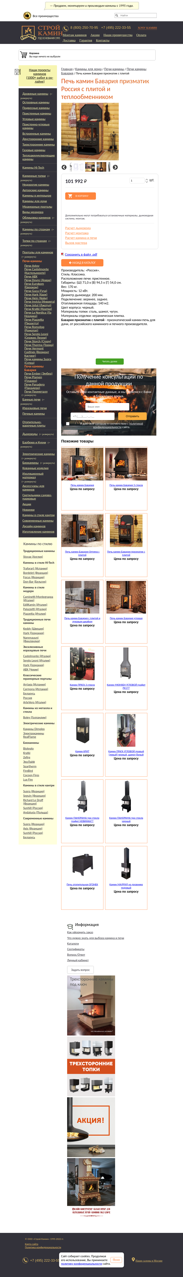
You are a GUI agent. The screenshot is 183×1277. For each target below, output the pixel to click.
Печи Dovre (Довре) (37, 280)
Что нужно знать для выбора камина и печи (95, 938)
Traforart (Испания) (35, 568)
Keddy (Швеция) (33, 628)
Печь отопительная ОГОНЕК (82, 884)
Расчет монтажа (76, 233)
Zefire (26, 757)
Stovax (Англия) (33, 557)
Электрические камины (38, 454)
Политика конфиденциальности (43, 1247)
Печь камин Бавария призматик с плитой (126, 553)
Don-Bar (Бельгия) (34, 581)
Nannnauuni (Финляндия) (31, 639)
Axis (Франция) (32, 828)
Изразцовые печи (34, 408)
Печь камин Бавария (82, 485)
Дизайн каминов (33, 526)
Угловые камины (33, 119)
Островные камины (35, 102)
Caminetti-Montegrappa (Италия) (38, 598)
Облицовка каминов (36, 218)
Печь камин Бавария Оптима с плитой (82, 553)
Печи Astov (31, 266)
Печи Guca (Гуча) (35, 291)
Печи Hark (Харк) (35, 295)
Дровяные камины (35, 94)
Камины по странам (36, 229)
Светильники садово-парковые (37, 497)
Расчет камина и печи (81, 238)
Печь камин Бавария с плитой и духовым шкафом (82, 620)
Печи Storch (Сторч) (37, 341)
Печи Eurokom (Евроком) (34, 285)
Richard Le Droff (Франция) (33, 801)
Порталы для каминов (37, 252)
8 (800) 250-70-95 (84, 28)
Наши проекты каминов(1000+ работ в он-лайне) (36, 75)
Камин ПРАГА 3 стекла (82, 684)
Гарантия (85, 40)
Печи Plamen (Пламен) (33, 379)
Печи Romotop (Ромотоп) (34, 328)
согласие (100, 423)
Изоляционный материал (33, 475)
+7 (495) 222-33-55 (116, 28)
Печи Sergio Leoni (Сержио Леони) (36, 335)
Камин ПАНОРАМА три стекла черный (126, 819)
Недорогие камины (35, 185)
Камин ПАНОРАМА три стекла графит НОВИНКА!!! (82, 819)
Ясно (116, 1259)
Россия (27, 698)
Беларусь (29, 693)
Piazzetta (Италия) (34, 613)
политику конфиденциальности (81, 1263)
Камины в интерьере (36, 196)
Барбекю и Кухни (34, 442)
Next (114, 167)
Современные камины (38, 521)
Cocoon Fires (31, 775)
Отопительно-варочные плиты (33, 424)
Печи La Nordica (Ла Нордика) (37, 314)
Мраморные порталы (37, 207)
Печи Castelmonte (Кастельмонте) (36, 271)
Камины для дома (88, 69)
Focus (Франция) (34, 577)
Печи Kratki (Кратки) (38, 309)
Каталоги (73, 943)
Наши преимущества (117, 35)
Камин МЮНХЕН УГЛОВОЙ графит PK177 (126, 686)
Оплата (141, 35)
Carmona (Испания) (35, 689)
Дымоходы (30, 434)
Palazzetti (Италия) (35, 609)
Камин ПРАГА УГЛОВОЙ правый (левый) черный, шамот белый (126, 753)
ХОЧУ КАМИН (147, 27)
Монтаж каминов (75, 35)
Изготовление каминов (38, 532)
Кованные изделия (35, 468)
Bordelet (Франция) (35, 573)
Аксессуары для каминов (33, 488)
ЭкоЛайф (29, 762)
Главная (67, 69)
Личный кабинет (78, 960)
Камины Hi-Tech (33, 168)
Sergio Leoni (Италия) (36, 660)
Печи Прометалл (35, 392)
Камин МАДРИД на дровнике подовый (126, 886)
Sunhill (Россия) (33, 808)
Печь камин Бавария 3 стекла (126, 485)
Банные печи (31, 399)
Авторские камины (35, 190)
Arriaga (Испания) (34, 684)
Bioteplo (28, 748)
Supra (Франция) (34, 791)
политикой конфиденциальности (118, 425)
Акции (95, 35)
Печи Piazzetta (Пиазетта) (34, 321)
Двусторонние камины (38, 139)
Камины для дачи (34, 201)
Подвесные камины (36, 108)
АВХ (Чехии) (31, 669)
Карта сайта (31, 1244)
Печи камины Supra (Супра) (37, 361)
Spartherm (29, 766)
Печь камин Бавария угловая (126, 618)
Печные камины (33, 414)
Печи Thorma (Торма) (39, 345)
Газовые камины (33, 150)
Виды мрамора (32, 212)
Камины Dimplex (34, 729)
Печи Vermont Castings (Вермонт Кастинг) (36, 352)
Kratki (26, 753)
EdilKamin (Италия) (35, 604)
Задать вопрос (80, 970)
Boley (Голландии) (34, 717)
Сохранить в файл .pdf (81, 254)
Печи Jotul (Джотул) (37, 305)
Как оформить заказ (80, 932)
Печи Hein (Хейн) (36, 298)
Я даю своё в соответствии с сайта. (104, 425)
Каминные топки (34, 176)
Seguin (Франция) (34, 796)
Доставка (69, 40)
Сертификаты (75, 949)
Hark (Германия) (33, 633)
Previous (63, 167)
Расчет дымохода (78, 228)
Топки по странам (34, 241)
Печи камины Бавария (34, 368)
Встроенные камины (36, 134)
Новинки (28, 510)
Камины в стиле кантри (38, 515)
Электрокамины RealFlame (33, 735)
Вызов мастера (76, 243)
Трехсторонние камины (38, 145)
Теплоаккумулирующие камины (38, 157)
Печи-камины (32, 261)
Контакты (102, 40)
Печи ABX (30, 276)
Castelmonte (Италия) (37, 656)
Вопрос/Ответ (76, 955)
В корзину (81, 196)
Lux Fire (28, 779)
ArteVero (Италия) (34, 702)
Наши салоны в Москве (148, 1260)
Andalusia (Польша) (35, 812)
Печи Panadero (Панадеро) (34, 386)
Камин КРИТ (82, 751)
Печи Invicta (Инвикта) (39, 302)
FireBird (28, 771)
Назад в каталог (82, 262)
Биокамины (30, 463)
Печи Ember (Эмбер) (38, 374)
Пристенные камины (36, 113)
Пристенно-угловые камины (36, 126)
